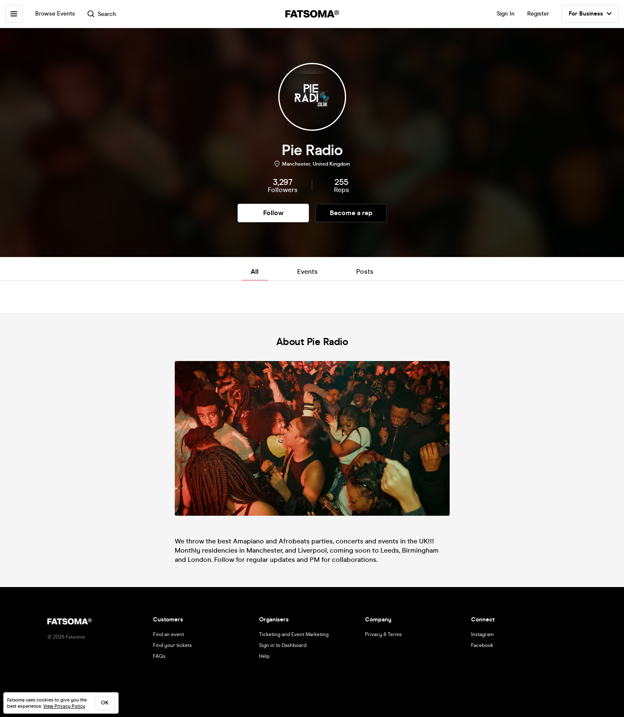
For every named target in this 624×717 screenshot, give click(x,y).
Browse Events (55, 13)
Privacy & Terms (383, 634)
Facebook (482, 645)
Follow (273, 213)
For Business (590, 14)
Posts (364, 271)
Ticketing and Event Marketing (294, 634)
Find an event (168, 634)
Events (307, 271)
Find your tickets (172, 645)
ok (105, 703)
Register (538, 13)
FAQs (159, 656)
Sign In (506, 13)
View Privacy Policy (64, 706)
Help (264, 656)
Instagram (482, 634)
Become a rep (351, 213)
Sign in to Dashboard (282, 645)
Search (102, 14)
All (255, 271)
